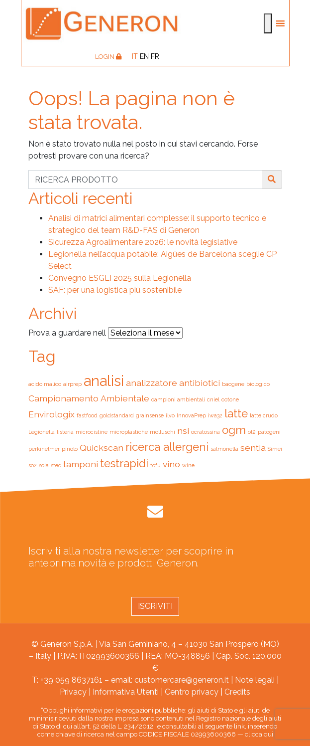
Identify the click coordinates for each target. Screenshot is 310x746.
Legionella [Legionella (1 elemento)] (41, 432)
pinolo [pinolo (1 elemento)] (70, 449)
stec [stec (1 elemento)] (56, 465)
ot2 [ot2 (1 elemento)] (252, 432)
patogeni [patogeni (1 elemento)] (269, 432)
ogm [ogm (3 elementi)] (234, 429)
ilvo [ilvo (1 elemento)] (170, 415)
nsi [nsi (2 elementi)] (183, 430)
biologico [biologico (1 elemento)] (258, 384)
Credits (237, 692)
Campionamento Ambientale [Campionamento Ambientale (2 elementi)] (88, 398)
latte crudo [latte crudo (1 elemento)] (264, 415)
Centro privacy (191, 692)
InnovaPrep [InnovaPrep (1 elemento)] (191, 415)
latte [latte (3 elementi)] (236, 413)
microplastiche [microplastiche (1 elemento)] (128, 432)
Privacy (73, 692)
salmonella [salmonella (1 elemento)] (224, 449)
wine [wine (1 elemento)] (188, 465)
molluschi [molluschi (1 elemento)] (162, 432)
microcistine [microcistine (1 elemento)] (91, 432)
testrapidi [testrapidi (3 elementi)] (124, 463)
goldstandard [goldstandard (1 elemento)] (117, 415)
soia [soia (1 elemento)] (44, 465)
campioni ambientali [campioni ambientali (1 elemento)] (178, 399)
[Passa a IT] (135, 56)
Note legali (255, 680)
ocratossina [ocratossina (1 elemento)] (205, 432)
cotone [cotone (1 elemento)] (230, 399)
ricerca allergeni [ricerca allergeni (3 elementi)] (166, 446)
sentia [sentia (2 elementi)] (253, 447)
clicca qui (259, 734)
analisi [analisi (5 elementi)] (104, 380)
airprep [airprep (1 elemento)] (72, 384)
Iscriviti (155, 606)
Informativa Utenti (126, 692)
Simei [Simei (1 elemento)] (275, 449)
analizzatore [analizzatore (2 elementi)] (151, 382)
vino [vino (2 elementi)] (171, 464)
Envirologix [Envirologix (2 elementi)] (51, 414)
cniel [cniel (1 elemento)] (213, 399)
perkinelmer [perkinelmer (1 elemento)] (44, 449)
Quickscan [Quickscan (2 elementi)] (101, 447)
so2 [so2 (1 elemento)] (32, 465)
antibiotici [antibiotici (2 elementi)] (199, 382)
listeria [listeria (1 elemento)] (65, 432)
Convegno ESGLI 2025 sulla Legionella (119, 278)
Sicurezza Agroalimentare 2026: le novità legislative (142, 242)
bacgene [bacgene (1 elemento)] (233, 384)
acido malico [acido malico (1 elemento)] (44, 384)
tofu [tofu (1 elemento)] (155, 465)
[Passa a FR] (155, 56)
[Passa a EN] (144, 56)
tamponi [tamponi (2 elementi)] (80, 464)
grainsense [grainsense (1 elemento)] (150, 415)
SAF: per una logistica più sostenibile (115, 290)
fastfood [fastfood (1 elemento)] (87, 415)
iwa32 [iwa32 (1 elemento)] (215, 415)
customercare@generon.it (181, 680)
